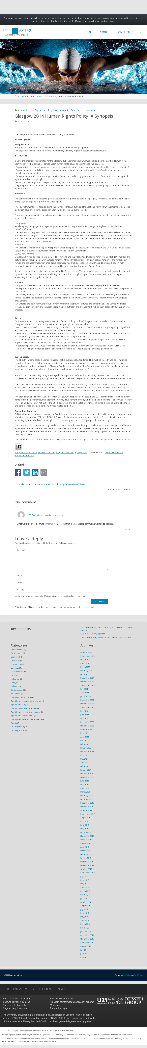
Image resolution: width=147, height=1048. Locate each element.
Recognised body (32, 1021)
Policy (13, 682)
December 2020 (87, 773)
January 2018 (85, 858)
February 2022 (86, 744)
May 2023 (84, 718)
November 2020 (87, 777)
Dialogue (15, 657)
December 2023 (87, 700)
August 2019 (85, 817)
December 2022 (87, 722)
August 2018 (85, 843)
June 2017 (84, 880)
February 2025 (86, 670)
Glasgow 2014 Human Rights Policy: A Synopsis (37, 452)
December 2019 (87, 803)
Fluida (128, 975)
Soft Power (16, 693)
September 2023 (87, 707)
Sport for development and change (26, 701)
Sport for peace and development (25, 712)
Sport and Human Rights (30, 96)
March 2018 (85, 850)
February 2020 (86, 795)
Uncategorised (17, 726)
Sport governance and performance (26, 719)
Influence (15, 678)
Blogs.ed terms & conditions (16, 998)
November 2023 (87, 703)
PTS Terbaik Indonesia (39, 515)
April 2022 (84, 736)
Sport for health (18, 704)
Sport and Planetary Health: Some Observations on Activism (105, 637)
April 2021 (84, 762)
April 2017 (84, 887)
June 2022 (84, 733)
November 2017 (87, 865)
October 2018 (86, 839)
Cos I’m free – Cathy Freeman (92, 633)
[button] (18, 472)
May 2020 (84, 784)
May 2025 (84, 659)
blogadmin (83, 452)
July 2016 (84, 909)
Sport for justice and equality (55, 110)
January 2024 (85, 696)
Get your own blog (65, 1031)
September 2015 (87, 942)
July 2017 (84, 876)
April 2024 (84, 692)
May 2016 (84, 916)
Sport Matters (68, 452)
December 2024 (87, 678)
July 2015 (84, 949)
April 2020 (84, 788)
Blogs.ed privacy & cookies (16, 1002)
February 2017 (86, 894)
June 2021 (84, 755)
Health (14, 675)
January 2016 (85, 931)
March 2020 (85, 792)
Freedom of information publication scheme (72, 1002)
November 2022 (87, 725)
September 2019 (87, 814)
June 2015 (84, 953)
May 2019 (84, 828)
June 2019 (84, 825)
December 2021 (87, 751)
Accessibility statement (61, 998)
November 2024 (87, 681)
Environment (16, 664)
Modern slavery (58, 1005)
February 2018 (86, 854)
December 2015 (87, 935)
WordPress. (138, 975)
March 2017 (85, 891)
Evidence (15, 667)
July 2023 (84, 711)
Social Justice (16, 689)
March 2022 (85, 740)
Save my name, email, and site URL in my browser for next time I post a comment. (50, 596)
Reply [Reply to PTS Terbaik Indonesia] (128, 529)
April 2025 (84, 663)
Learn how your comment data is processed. (73, 607)
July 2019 (84, 821)
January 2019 (85, 832)
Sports (14, 723)
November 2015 (87, 938)
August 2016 (85, 905)
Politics (14, 686)
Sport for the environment (83, 110)
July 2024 (84, 689)
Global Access (17, 671)
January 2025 (85, 674)
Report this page (58, 1008)
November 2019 (87, 806)
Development (17, 653)
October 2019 (86, 810)
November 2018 (87, 836)
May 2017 (84, 883)
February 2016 (86, 927)
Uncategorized (17, 730)
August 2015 (85, 946)
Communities (16, 649)
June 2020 (84, 780)
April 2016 (84, 920)
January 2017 (85, 898)
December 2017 (87, 861)
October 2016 (86, 902)
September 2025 (87, 656)
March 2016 (85, 924)
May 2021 (84, 758)
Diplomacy (15, 660)
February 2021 (86, 766)
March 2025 (85, 667)
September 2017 (87, 872)
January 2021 (85, 769)
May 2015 (84, 957)
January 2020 (85, 799)
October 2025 (86, 652)
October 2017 (86, 869)
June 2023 (84, 714)
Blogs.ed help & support (14, 1008)
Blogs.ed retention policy (14, 1005)
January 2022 (85, 747)
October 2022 (86, 729)
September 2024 (87, 685)
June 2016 (84, 913)
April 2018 (84, 847)
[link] (141, 32)
